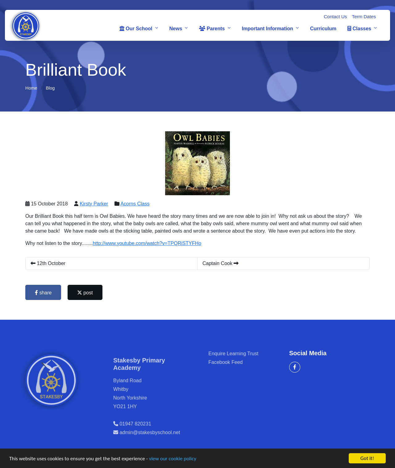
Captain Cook (221, 263)
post (86, 292)
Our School (135, 28)
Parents (212, 28)
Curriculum (323, 28)
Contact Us (335, 16)
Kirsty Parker (95, 203)
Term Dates (364, 16)
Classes (359, 28)
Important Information (267, 28)
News (175, 28)
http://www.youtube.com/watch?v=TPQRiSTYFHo (148, 243)
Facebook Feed (236, 362)
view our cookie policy (172, 459)
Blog (50, 88)
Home (31, 88)
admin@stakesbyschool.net (149, 443)
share (44, 292)
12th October (48, 263)
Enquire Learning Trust (244, 353)
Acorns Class (135, 203)
